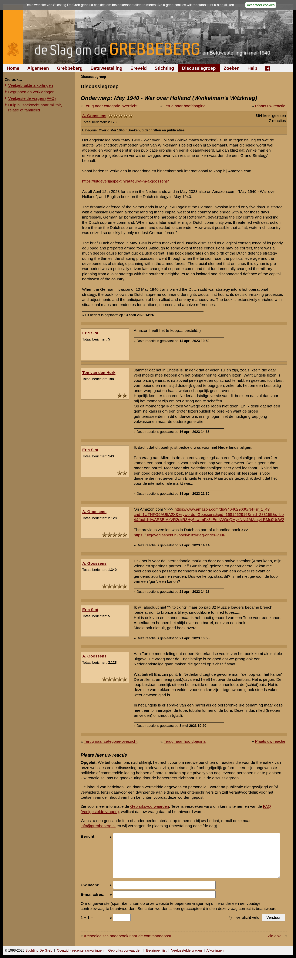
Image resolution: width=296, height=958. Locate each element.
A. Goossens (94, 116)
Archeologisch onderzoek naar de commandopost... (129, 936)
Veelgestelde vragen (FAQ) (32, 98)
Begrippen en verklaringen (31, 92)
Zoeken (232, 68)
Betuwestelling (106, 68)
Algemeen (38, 68)
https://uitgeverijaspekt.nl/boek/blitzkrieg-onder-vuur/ (180, 535)
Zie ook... (276, 936)
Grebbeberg (69, 68)
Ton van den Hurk (99, 372)
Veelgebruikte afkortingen (30, 85)
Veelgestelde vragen (186, 950)
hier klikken (225, 5)
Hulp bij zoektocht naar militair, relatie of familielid (35, 107)
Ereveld (138, 68)
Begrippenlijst (156, 950)
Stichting (164, 68)
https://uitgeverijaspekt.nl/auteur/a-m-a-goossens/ (125, 181)
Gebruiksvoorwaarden (149, 806)
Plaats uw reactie (270, 106)
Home (13, 68)
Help (252, 68)
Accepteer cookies (261, 5)
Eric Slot (90, 333)
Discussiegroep (199, 68)
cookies (100, 5)
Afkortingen (215, 950)
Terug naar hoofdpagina (185, 106)
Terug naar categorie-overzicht (110, 106)
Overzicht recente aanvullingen (80, 950)
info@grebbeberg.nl (98, 826)
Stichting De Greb (38, 950)
